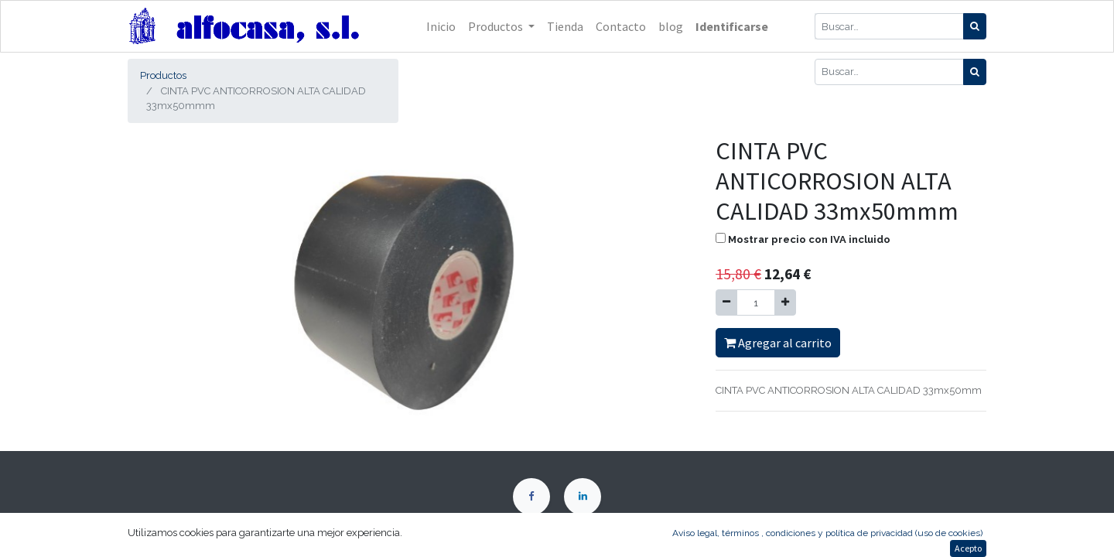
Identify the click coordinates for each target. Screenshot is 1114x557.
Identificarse (731, 26)
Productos (163, 75)
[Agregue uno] (785, 302)
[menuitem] (441, 26)
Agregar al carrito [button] (778, 342)
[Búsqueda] (974, 26)
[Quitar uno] (726, 302)
